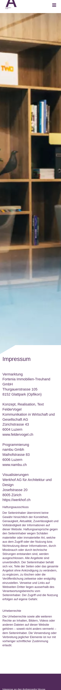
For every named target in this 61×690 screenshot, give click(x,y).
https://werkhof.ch (16, 500)
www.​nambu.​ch (14, 465)
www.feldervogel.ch (17, 434)
